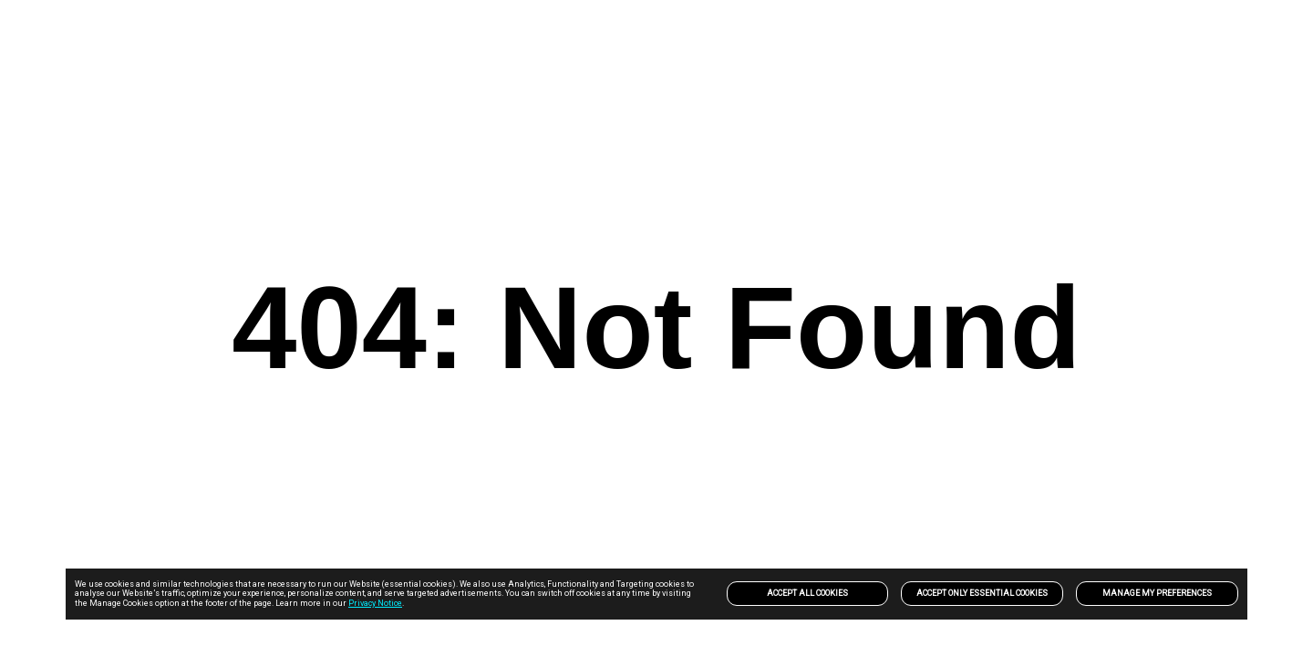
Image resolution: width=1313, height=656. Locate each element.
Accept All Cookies (807, 593)
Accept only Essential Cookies (982, 593)
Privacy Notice (375, 603)
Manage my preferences (1157, 593)
